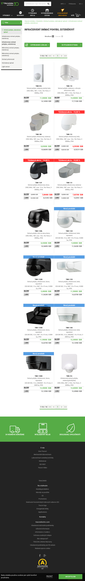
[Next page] (62, 56)
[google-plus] (44, 556)
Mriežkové (48, 36)
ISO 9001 (42, 464)
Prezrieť (49, 576)
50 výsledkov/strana (71, 45)
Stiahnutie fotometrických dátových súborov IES (42, 502)
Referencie (42, 461)
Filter (6, 22)
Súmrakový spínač (8, 63)
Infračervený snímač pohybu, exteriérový (9, 43)
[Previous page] (54, 56)
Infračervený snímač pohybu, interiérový (11, 37)
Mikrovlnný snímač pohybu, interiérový (10, 49)
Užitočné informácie (42, 529)
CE (42, 496)
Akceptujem (70, 576)
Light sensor (6, 66)
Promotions (43, 499)
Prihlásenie (72, 4)
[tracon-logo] (10, 4)
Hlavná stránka (30, 21)
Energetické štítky (43, 509)
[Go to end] (65, 56)
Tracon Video (42, 468)
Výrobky (6, 15)
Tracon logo (43, 505)
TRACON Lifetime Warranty (42, 542)
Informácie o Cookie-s (42, 532)
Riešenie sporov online (42, 548)
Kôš (72, 15)
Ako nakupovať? (42, 538)
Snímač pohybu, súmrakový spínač (55, 21)
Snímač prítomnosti (8, 59)
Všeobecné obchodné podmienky (42, 525)
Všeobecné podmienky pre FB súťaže (42, 545)
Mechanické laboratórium (42, 454)
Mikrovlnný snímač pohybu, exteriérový (10, 54)
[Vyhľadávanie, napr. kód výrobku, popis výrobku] (37, 4)
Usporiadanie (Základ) (37, 45)
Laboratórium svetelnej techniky (42, 458)
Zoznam (58, 36)
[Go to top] (50, 56)
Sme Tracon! (42, 451)
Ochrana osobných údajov (43, 535)
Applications (42, 512)
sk (80, 4)
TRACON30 (42, 481)
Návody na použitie (42, 492)
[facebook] (40, 556)
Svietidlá (39, 21)
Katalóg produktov (42, 489)
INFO (62, 4)
